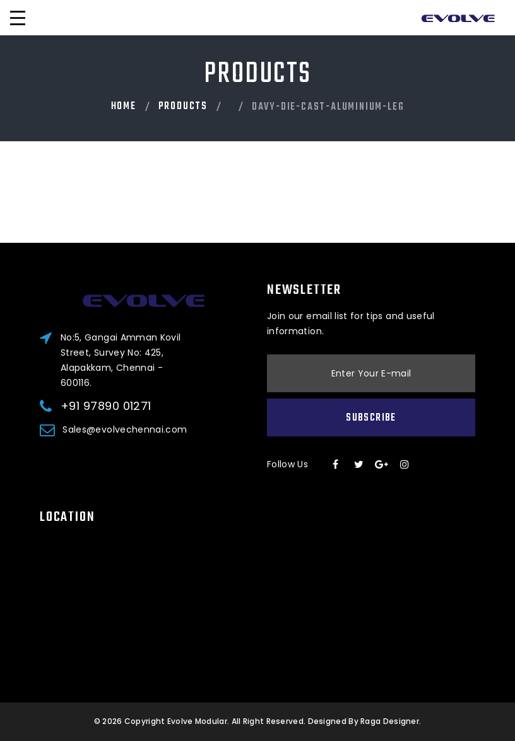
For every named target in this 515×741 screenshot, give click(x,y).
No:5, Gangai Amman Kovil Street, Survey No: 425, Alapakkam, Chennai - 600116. (121, 360)
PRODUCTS (183, 106)
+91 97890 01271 (106, 406)
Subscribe (371, 418)
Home (123, 106)
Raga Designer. (390, 721)
